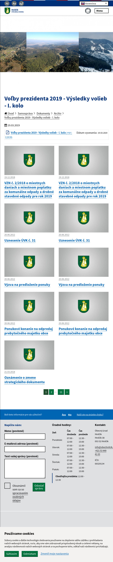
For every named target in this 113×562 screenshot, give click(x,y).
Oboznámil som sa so (20, 493)
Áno (64, 414)
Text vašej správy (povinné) (21, 456)
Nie (70, 414)
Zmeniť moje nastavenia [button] (55, 553)
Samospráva (25, 113)
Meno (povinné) (14, 431)
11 (61, 392)
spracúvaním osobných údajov (20, 496)
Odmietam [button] (29, 554)
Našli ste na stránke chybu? (90, 414)
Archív (57, 113)
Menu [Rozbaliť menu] (101, 10)
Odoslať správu (39, 487)
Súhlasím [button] (11, 554)
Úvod (9, 113)
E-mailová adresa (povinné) (21, 443)
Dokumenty (43, 113)
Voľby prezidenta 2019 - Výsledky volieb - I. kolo (31, 117)
